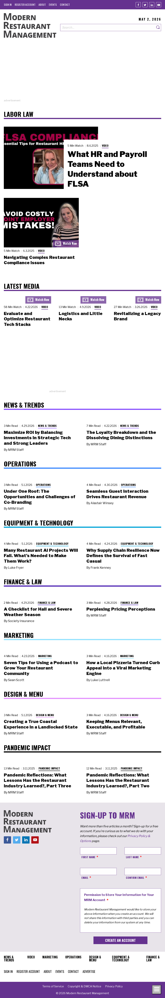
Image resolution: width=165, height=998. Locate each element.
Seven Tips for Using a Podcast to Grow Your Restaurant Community (41, 668)
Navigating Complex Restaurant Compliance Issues (39, 260)
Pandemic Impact (49, 768)
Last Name (132, 857)
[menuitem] (8, 4)
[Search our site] (107, 27)
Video (105, 145)
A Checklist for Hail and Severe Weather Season (38, 611)
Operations (43, 485)
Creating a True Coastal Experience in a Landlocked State (41, 724)
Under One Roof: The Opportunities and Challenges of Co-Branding (39, 497)
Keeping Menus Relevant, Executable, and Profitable (115, 724)
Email (84, 878)
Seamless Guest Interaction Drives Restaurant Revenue (117, 494)
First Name (88, 857)
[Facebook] (138, 4)
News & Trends (47, 426)
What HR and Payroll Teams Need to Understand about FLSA (107, 169)
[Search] (158, 27)
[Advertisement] (82, 72)
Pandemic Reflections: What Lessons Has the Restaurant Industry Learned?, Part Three (37, 780)
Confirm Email (135, 878)
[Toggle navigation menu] (156, 989)
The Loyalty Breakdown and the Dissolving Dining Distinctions (121, 435)
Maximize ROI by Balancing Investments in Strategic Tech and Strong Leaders (37, 438)
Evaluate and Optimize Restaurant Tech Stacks (27, 319)
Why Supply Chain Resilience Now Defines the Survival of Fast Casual (123, 556)
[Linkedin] (151, 4)
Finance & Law (47, 603)
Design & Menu (45, 715)
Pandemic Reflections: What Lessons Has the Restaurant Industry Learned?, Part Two (117, 780)
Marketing (45, 656)
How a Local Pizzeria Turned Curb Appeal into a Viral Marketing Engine (123, 668)
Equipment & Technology (52, 543)
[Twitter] (145, 4)
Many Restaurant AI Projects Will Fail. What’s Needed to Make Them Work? (41, 556)
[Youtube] (158, 4)
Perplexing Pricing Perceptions (120, 609)
